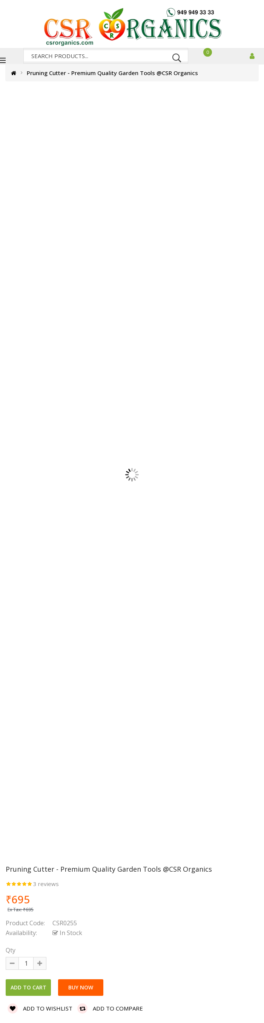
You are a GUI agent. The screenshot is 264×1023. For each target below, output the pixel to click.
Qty (10, 950)
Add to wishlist (40, 1008)
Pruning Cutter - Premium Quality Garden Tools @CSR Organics (112, 73)
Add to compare (110, 1008)
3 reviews (46, 884)
